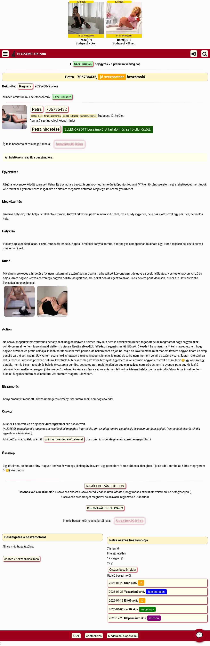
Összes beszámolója (122, 569)
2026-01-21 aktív (138, 591)
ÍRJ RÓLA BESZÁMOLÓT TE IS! (105, 486)
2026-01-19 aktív (127, 600)
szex (196, 342)
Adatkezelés (94, 636)
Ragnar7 (25, 86)
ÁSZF (76, 636)
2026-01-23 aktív (126, 583)
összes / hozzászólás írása (21, 559)
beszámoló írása (69, 143)
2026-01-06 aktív (132, 609)
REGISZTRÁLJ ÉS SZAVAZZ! (105, 508)
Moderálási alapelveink (122, 636)
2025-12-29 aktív (135, 618)
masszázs (130, 364)
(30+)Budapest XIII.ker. (124, 22)
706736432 (56, 109)
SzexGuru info (62, 97)
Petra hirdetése (45, 129)
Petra (37, 109)
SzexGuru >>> (83, 64)
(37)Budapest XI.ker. (86, 22)
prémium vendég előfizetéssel (64, 439)
